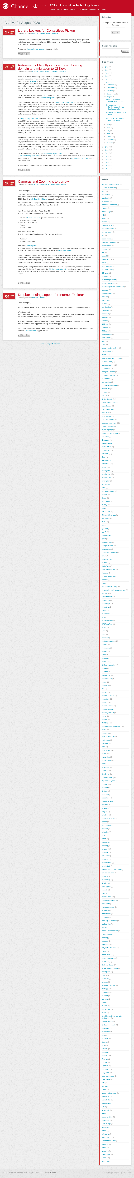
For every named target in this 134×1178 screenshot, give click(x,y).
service (104, 927)
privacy (104, 849)
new (103, 747)
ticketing (105, 1038)
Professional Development (112, 869)
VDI (103, 1083)
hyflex (104, 583)
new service (106, 750)
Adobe (104, 208)
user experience (108, 1076)
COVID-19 (106, 389)
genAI (104, 532)
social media (106, 955)
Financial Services (109, 515)
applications (106, 239)
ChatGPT (105, 310)
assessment (106, 246)
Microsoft (105, 692)
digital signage (107, 430)
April (109, 134)
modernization (107, 709)
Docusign (105, 440)
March (109, 137)
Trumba (105, 1059)
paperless (105, 798)
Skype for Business (109, 948)
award (104, 256)
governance (106, 549)
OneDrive (105, 774)
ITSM (104, 627)
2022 (107, 76)
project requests (108, 873)
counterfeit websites (109, 385)
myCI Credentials (108, 737)
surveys (105, 999)
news (104, 753)
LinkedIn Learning (108, 665)
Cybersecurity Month (109, 402)
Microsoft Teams (108, 696)
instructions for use (65, 250)
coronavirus (106, 382)
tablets (104, 1006)
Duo (103, 457)
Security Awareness (109, 921)
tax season (106, 1009)
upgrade (105, 1069)
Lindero (105, 658)
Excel (104, 498)
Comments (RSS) (50, 1173)
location (105, 672)
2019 (107, 147)
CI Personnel (107, 334)
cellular (104, 304)
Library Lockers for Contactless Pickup (46, 30)
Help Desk (106, 566)
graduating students (109, 552)
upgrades (105, 1073)
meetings (105, 685)
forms (104, 522)
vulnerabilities (107, 1117)
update (104, 1062)
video (104, 1090)
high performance (108, 569)
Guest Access (107, 559)
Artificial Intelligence (109, 242)
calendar (105, 290)
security (105, 917)
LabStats (105, 638)
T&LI (104, 1002)
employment (106, 477)
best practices (107, 266)
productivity (106, 866)
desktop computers (109, 423)
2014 (107, 162)
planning (105, 832)
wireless (105, 1144)
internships (106, 604)
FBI (103, 508)
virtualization (106, 1103)
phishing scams (108, 818)
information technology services (114, 590)
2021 (107, 79)
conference (106, 379)
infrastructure (107, 597)
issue (104, 610)
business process (108, 283)
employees (106, 474)
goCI (104, 539)
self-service (106, 924)
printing (105, 846)
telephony (105, 1028)
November (111, 88)
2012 (107, 168)
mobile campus (107, 706)
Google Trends (107, 546)
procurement (107, 863)
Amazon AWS (107, 225)
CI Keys (35, 71)
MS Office (105, 723)
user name (106, 1079)
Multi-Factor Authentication (112, 726)
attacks (104, 249)
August (109, 97)
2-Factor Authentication (110, 184)
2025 (107, 67)
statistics (105, 979)
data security (107, 416)
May (108, 131)
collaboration (107, 362)
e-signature (106, 460)
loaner (48, 33)
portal (104, 839)
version (105, 1086)
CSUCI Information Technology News (74, 5)
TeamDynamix (107, 1021)
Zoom (104, 1158)
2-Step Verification (109, 188)
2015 (107, 159)
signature (105, 944)
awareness (106, 259)
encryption (106, 481)
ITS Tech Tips (107, 624)
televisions (106, 1032)
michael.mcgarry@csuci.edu (53, 153)
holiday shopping (108, 576)
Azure (104, 263)
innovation (106, 600)
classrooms (106, 351)
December (111, 85)
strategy (105, 989)
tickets (104, 1042)
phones (105, 829)
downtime (105, 450)
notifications (106, 760)
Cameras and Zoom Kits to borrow (43, 181)
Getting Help (106, 535)
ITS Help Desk (107, 621)
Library (104, 651)
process (105, 859)
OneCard (105, 771)
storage (105, 982)
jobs (103, 631)
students (54, 33)
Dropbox (42, 298)
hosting (47, 71)
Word (104, 1148)
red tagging (106, 887)
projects (105, 876)
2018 (107, 150)
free (103, 525)
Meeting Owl (32, 246)
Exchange (106, 501)
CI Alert (105, 321)
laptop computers (38, 33)
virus (104, 1107)
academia (105, 198)
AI (103, 215)
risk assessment (108, 907)
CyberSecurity (107, 399)
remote (104, 893)
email (104, 467)
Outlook (105, 791)
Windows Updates (109, 1141)
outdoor (105, 788)
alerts (104, 218)
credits (104, 392)
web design (106, 1124)
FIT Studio (106, 518)
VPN (104, 1113)
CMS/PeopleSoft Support (111, 358)
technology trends (108, 1025)
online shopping (108, 777)
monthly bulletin (108, 713)
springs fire (106, 972)
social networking (108, 958)
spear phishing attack (110, 968)
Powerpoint (106, 842)
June (109, 128)
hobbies (105, 573)
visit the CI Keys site (47, 98)
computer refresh (108, 372)
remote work (106, 897)
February (110, 140)
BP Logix (105, 273)
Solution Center (30, 331)
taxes (104, 1013)
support (105, 996)
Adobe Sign (106, 212)
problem (105, 852)
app (103, 235)
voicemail (105, 1110)
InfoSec (105, 593)
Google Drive (107, 542)
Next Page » (56, 344)
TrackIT (105, 1049)
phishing (105, 815)
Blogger (31, 1173)
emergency (106, 471)
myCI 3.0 (105, 733)
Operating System (109, 781)
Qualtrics (105, 883)
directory (105, 436)
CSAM (104, 396)
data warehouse (108, 419)
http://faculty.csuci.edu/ (64, 102)
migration (105, 699)
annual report (107, 232)
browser (35, 298)
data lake (105, 413)
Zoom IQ (105, 1161)
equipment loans (54, 184)
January (110, 143)
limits (104, 655)
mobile (104, 702)
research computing (109, 900)
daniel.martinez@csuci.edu (28, 156)
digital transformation (110, 433)
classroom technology (110, 348)
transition (105, 1055)
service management (110, 931)
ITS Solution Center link (57, 269)
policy (104, 835)
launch (104, 644)
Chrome (105, 317)
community (106, 368)
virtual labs (106, 1100)
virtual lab (105, 1096)
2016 (107, 156)
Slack (104, 951)
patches (105, 805)
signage (105, 941)
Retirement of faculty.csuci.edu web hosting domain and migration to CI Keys (50, 67)
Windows (105, 1134)
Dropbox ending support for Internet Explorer (51, 295)
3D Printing (106, 194)
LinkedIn (105, 661)
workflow (105, 1151)
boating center (107, 269)
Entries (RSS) (39, 1173)
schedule (105, 910)
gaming (105, 529)
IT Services (106, 614)
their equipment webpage (36, 49)
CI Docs (105, 324)
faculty (41, 71)
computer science (108, 375)
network (105, 743)
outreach (105, 795)
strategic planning (108, 985)
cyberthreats (106, 406)
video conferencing (109, 1093)
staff (103, 975)
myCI (104, 730)
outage (104, 784)
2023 (107, 73)
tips (103, 1045)
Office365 (105, 767)
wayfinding (106, 1120)
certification (106, 307)
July (108, 124)
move (104, 716)
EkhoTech (43, 184)
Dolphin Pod (106, 447)
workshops (106, 1154)
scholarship (106, 914)
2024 (107, 70)
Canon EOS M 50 (33, 218)
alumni (104, 222)
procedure (106, 856)
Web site (62, 71)
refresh (104, 890)
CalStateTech (107, 293)
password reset (107, 801)
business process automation (113, 287)
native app (106, 740)
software (105, 962)
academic (105, 201)
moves (104, 720)
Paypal (104, 812)
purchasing (106, 880)
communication (107, 365)
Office (104, 764)
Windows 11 (106, 1137)
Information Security (109, 586)
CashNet (105, 300)
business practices (109, 280)
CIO (103, 341)
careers (105, 297)
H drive (104, 563)
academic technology (110, 205)
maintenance (107, 678)
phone (104, 822)
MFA (104, 689)
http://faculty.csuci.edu (79, 158)
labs (103, 634)
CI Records (106, 338)
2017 (107, 153)
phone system (107, 825)
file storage (106, 511)
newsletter (106, 757)
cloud (104, 355)
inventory (105, 607)
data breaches (107, 409)
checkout (35, 184)
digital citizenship (108, 426)
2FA (103, 191)
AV (103, 252)
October (110, 91)
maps (104, 682)
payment (105, 808)
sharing (105, 938)
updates (105, 1066)
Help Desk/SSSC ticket (39, 199)
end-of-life (106, 484)
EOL (104, 488)
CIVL (104, 344)
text (103, 1035)
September (111, 94)
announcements (108, 229)
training (105, 1052)
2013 (107, 165)
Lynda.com (106, 675)
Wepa (104, 1130)
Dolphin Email (107, 443)
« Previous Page (45, 344)
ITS (103, 617)
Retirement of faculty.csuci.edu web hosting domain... (115, 107)
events (104, 494)
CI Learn (105, 331)
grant (104, 556)
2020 (107, 82)
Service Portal (107, 934)
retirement (55, 71)
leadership (106, 648)
